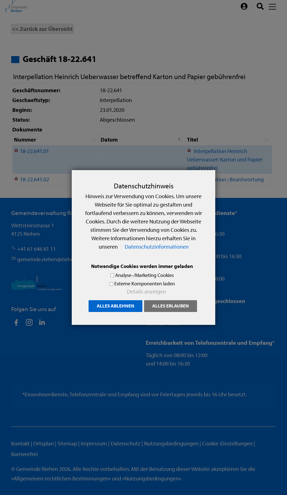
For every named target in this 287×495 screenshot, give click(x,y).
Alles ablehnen (115, 306)
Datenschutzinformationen (157, 246)
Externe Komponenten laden (144, 283)
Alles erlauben (170, 306)
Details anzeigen (146, 291)
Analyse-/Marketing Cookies (144, 275)
